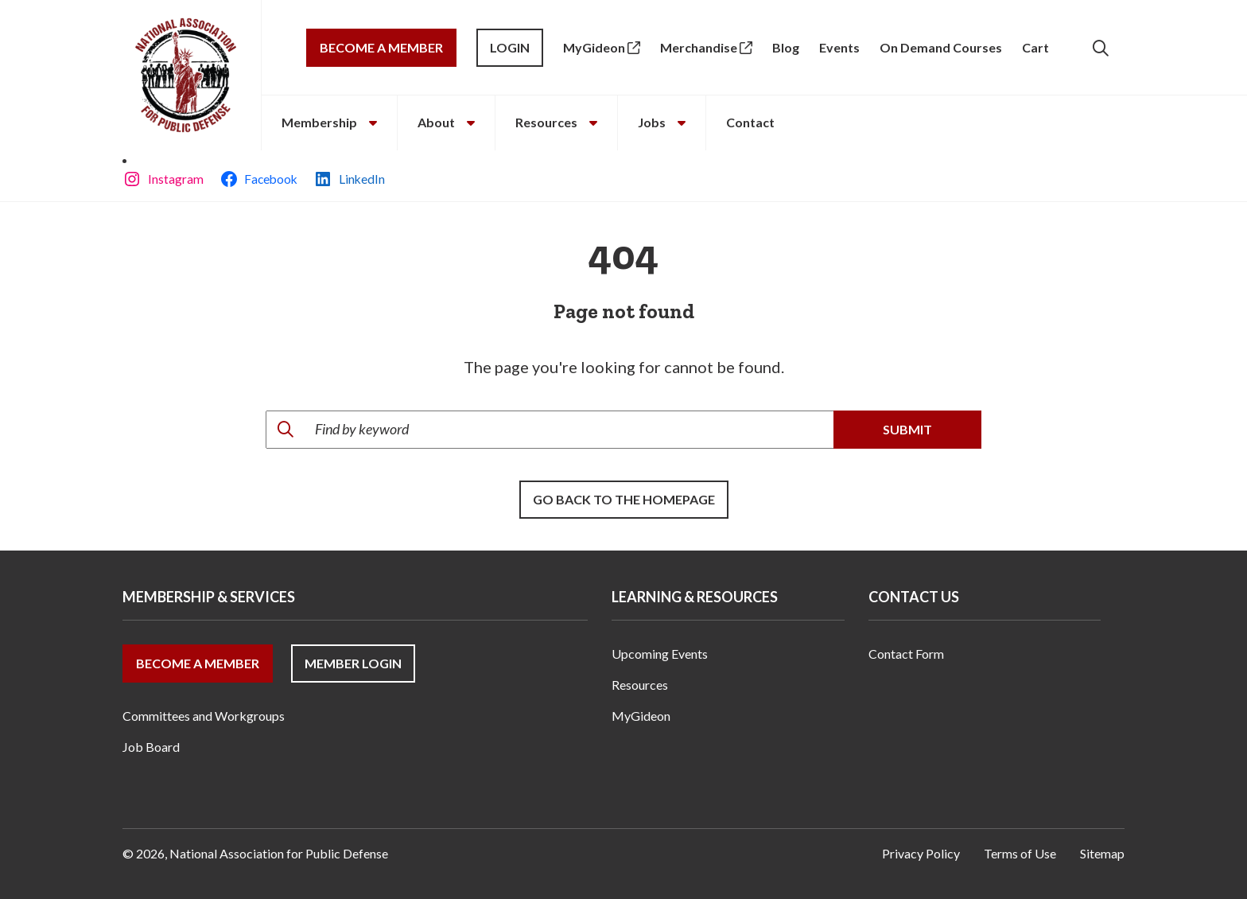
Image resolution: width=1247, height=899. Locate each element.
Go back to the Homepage (624, 499)
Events (839, 47)
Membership (329, 122)
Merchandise (706, 47)
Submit (907, 429)
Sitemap (1102, 853)
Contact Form (906, 653)
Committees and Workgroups (203, 715)
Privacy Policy (921, 853)
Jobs (662, 122)
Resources (556, 122)
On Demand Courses (941, 47)
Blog (785, 47)
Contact (750, 122)
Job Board (151, 746)
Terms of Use (1020, 853)
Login (510, 47)
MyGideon (601, 47)
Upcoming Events (660, 653)
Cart (1035, 47)
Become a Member (381, 47)
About (446, 122)
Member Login (353, 663)
